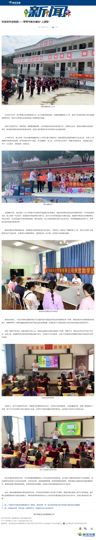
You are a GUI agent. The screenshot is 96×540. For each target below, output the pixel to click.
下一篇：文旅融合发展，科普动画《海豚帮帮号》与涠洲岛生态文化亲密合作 (28, 508)
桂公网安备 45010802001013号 (75, 523)
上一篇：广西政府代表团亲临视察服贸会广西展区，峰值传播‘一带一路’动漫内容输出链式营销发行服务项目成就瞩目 (41, 505)
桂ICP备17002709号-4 (35, 523)
